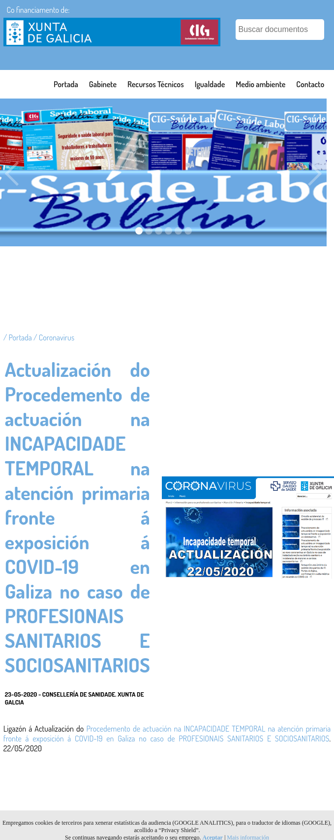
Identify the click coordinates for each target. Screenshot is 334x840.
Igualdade (210, 84)
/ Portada (18, 337)
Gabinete (103, 84)
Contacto (310, 84)
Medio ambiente (260, 84)
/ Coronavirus (53, 337)
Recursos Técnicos (155, 84)
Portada (66, 84)
